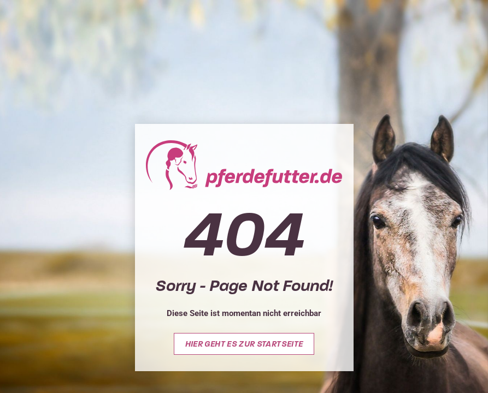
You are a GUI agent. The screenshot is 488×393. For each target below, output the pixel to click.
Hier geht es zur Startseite (244, 344)
